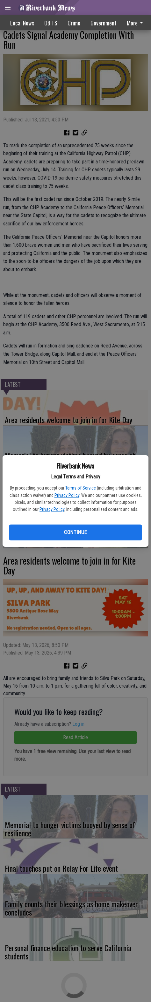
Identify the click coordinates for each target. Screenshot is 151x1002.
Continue (75, 532)
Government (103, 23)
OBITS (50, 23)
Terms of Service (80, 488)
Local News (22, 23)
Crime (74, 23)
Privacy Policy (66, 495)
